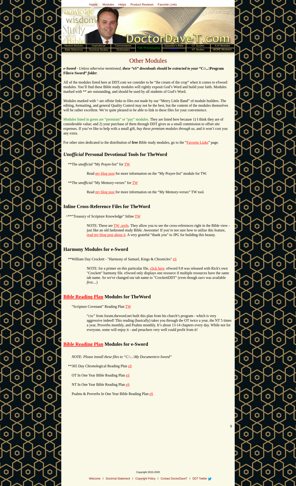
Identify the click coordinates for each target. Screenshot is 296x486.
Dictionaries (123, 49)
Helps (122, 4)
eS (175, 259)
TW (127, 164)
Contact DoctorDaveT (174, 478)
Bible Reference (74, 49)
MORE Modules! (222, 49)
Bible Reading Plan (83, 296)
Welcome (95, 478)
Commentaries (123, 45)
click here (157, 268)
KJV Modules (222, 45)
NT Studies (198, 49)
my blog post (105, 173)
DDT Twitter (199, 478)
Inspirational (98, 45)
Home (93, 4)
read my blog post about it (106, 235)
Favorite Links (167, 4)
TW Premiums (148, 48)
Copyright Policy (145, 478)
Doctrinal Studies (98, 49)
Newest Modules (74, 45)
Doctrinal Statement (118, 478)
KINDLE (174, 49)
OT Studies (198, 45)
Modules (108, 4)
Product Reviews (142, 4)
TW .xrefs (121, 225)
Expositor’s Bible (174, 45)
